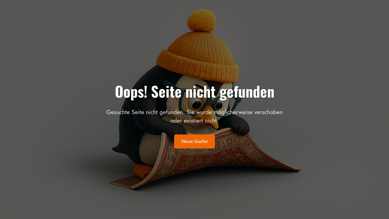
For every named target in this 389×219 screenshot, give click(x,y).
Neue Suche (194, 141)
